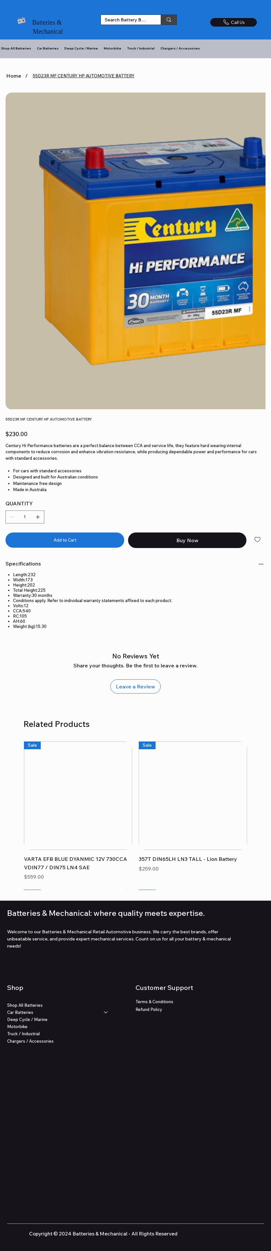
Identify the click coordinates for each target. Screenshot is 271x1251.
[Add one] (37, 516)
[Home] (13, 75)
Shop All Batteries (25, 1005)
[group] (135, 815)
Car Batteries (20, 1012)
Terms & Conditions (154, 1001)
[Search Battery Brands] (126, 20)
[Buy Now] (187, 540)
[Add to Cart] (64, 540)
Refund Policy (149, 1009)
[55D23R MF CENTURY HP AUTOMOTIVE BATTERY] (84, 75)
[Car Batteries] (106, 1012)
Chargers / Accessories (30, 1040)
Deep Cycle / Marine (27, 1019)
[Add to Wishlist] (258, 539)
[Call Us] (233, 22)
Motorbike (17, 1026)
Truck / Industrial (23, 1033)
